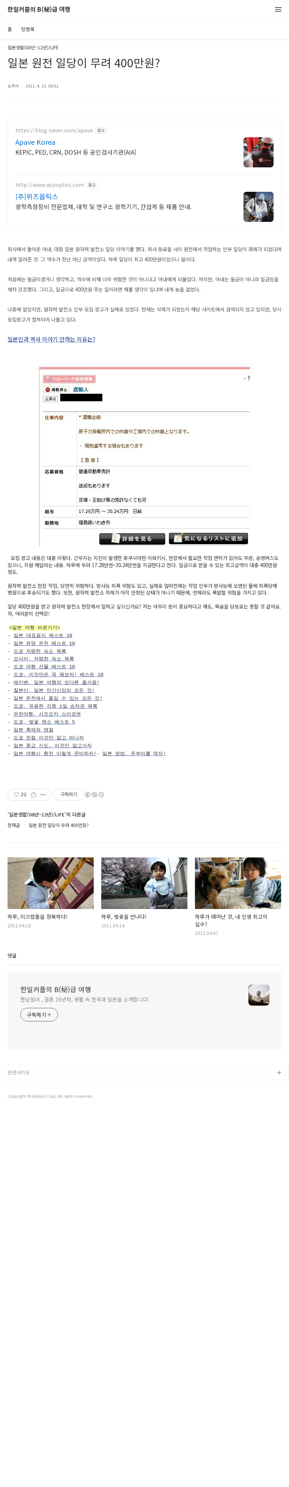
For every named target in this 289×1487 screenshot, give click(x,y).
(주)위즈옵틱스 (36, 196)
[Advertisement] (144, 289)
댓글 (12, 1330)
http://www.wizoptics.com (49, 185)
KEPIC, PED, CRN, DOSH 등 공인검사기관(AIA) (75, 151)
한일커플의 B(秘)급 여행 (39, 10)
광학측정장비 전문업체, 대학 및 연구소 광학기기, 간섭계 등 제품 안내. (103, 206)
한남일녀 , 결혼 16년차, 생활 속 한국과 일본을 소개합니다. (84, 1374)
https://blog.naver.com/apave (54, 130)
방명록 (28, 29)
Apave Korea (35, 141)
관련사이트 (19, 1447)
